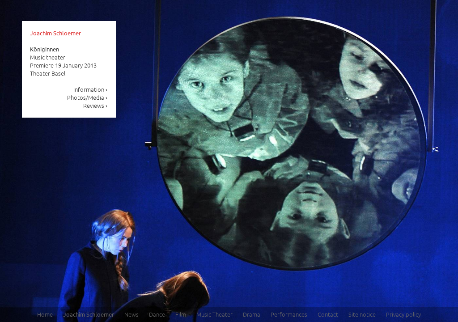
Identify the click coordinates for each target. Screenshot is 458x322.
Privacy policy (403, 314)
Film (180, 314)
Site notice (362, 314)
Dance (157, 314)
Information (90, 89)
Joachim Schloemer (55, 33)
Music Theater (214, 314)
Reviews (95, 105)
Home (45, 314)
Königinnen (44, 49)
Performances (289, 314)
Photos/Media (87, 97)
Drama (251, 314)
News (131, 314)
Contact (328, 314)
